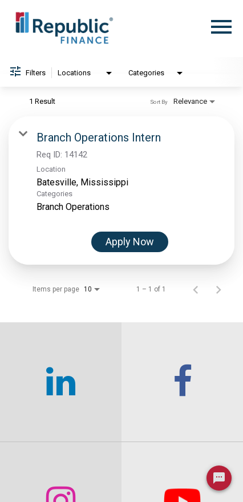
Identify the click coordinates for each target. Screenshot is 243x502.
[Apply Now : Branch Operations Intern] (129, 242)
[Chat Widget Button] (219, 478)
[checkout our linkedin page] (61, 382)
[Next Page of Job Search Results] (218, 289)
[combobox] (86, 73)
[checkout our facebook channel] (182, 382)
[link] (121, 190)
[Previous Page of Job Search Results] (195, 289)
